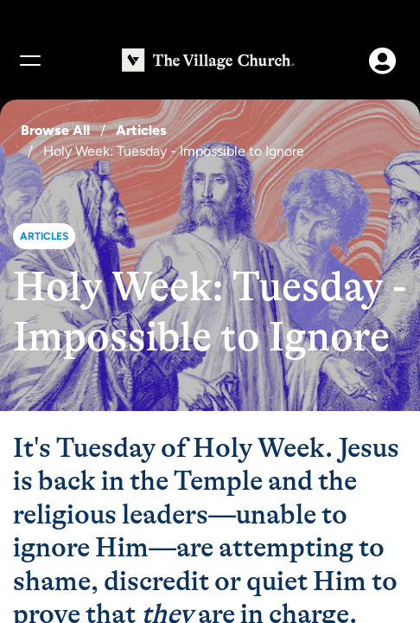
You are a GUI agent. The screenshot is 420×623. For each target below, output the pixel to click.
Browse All (55, 130)
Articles (141, 130)
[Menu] (29, 60)
